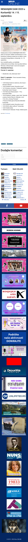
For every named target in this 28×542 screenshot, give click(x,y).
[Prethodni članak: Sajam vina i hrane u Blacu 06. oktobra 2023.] (5, 199)
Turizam (11, 22)
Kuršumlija (3, 143)
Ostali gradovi (9, 143)
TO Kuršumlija (7, 113)
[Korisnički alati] (25, 20)
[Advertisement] (14, 129)
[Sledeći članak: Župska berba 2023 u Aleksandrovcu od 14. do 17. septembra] (23, 199)
